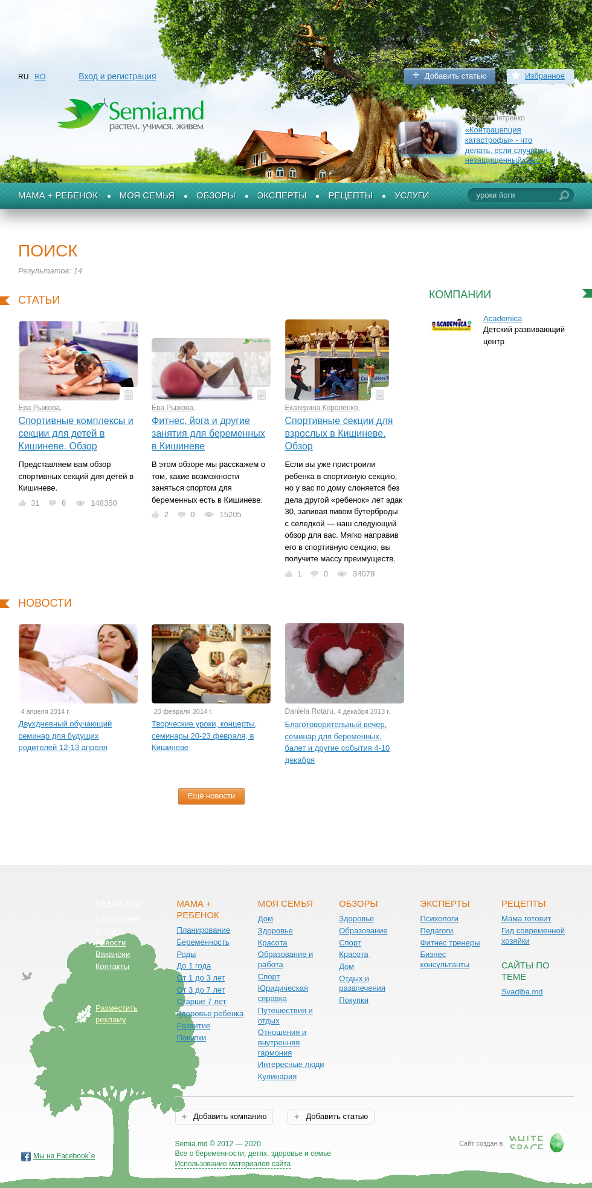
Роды (186, 954)
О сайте (109, 930)
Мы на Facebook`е (64, 1156)
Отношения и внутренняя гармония (282, 1042)
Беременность (202, 942)
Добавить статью (456, 75)
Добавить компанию (228, 1116)
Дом (265, 918)
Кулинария (277, 1076)
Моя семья (147, 195)
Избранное (545, 75)
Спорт (269, 976)
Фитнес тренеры (450, 942)
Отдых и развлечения (362, 983)
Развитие (193, 1025)
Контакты (112, 966)
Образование (363, 930)
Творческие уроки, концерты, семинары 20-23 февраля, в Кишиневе (204, 735)
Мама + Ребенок (58, 195)
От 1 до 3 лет (200, 977)
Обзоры (216, 195)
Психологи (439, 918)
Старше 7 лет (201, 1001)
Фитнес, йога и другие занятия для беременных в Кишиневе (208, 433)
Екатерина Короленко (321, 407)
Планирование (203, 930)
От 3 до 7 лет (200, 989)
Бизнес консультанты (445, 959)
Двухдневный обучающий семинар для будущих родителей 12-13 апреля (65, 735)
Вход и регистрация (117, 76)
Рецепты (350, 195)
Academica (502, 318)
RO (39, 77)
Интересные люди (291, 1064)
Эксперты (282, 195)
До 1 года (193, 965)
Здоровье (275, 930)
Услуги (412, 195)
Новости (110, 942)
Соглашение (118, 918)
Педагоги (437, 930)
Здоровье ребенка (209, 1013)
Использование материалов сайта (233, 1164)
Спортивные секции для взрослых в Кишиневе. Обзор (339, 433)
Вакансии (112, 954)
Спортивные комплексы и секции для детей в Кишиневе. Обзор (76, 433)
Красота (273, 942)
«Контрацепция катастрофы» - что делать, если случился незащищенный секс (506, 145)
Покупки (191, 1037)
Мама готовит (526, 918)
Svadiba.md (522, 991)
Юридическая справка (283, 993)
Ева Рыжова (39, 407)
